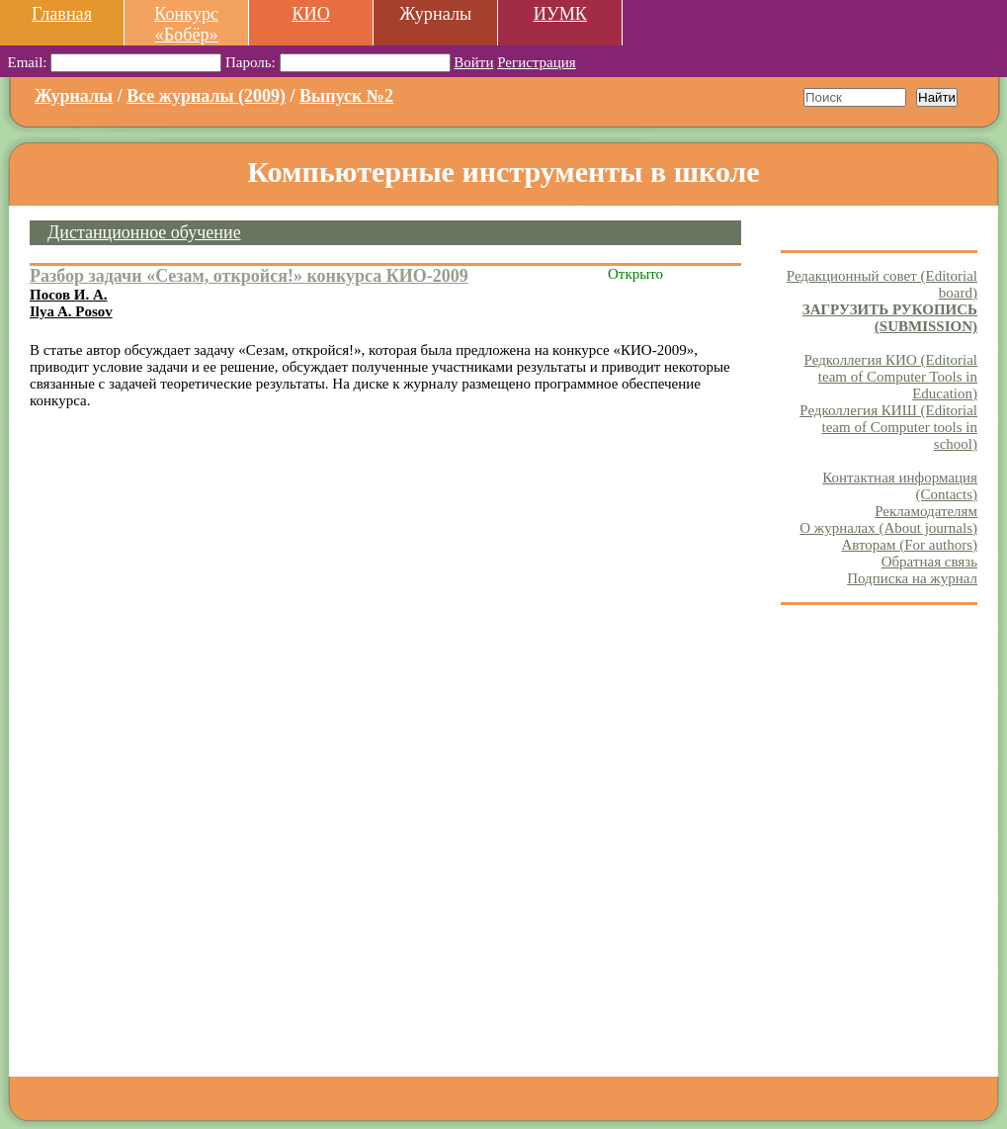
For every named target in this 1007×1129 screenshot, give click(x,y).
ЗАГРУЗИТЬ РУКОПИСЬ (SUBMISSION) (889, 318)
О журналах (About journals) (888, 528)
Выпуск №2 (346, 96)
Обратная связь (929, 561)
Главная (62, 14)
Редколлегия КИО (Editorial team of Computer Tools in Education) (890, 376)
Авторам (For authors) (909, 545)
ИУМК (560, 14)
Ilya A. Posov (71, 311)
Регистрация (536, 62)
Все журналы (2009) (206, 96)
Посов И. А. (69, 295)
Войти (473, 62)
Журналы (74, 96)
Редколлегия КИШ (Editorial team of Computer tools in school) (888, 427)
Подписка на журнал (912, 578)
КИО (310, 14)
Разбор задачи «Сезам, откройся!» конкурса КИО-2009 (249, 276)
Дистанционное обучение (144, 232)
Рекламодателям (926, 511)
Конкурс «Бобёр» (186, 24)
